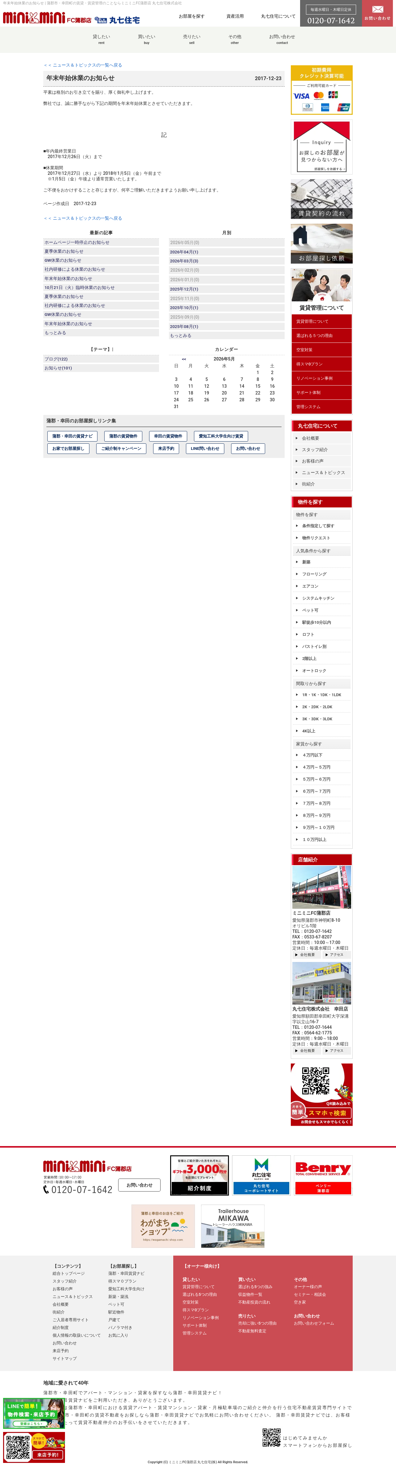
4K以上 (308, 731)
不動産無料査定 (252, 1331)
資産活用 (235, 16)
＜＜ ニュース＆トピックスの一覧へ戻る (82, 65)
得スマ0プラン (309, 364)
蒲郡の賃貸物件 (123, 439)
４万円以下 (312, 755)
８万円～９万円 (316, 815)
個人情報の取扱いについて (77, 1335)
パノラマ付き (120, 1327)
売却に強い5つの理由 (257, 1323)
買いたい (146, 43)
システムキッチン (318, 598)
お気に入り (118, 1335)
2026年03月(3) (184, 261)
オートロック (314, 670)
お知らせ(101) (59, 372)
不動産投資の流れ (254, 1302)
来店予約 (166, 452)
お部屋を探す (192, 16)
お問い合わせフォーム (314, 1323)
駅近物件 (116, 1312)
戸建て (114, 1319)
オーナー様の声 (308, 1286)
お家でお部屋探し (68, 452)
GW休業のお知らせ (63, 261)
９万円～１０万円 (318, 827)
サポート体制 (308, 392)
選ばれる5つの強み (255, 1286)
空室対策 (304, 349)
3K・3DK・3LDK (317, 719)
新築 (306, 562)
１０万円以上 (314, 839)
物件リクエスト (316, 538)
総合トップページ (69, 1273)
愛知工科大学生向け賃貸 (221, 439)
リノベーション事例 (314, 378)
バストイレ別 (314, 646)
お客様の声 (313, 461)
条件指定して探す (318, 526)
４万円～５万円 (316, 767)
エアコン (310, 586)
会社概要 (310, 438)
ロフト (308, 634)
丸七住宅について (278, 16)
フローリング (314, 574)
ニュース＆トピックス (323, 472)
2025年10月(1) (184, 309)
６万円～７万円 (316, 791)
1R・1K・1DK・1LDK (321, 694)
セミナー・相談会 (310, 1294)
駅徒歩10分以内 (316, 622)
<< (184, 362)
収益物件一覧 (250, 1294)
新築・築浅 (118, 1296)
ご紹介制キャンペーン (121, 452)
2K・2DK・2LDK (317, 707)
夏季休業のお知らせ (64, 252)
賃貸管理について (312, 321)
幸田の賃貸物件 (168, 439)
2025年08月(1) (184, 328)
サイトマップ (65, 1358)
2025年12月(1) (184, 290)
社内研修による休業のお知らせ (75, 271)
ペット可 (310, 610)
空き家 (300, 1302)
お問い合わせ (282, 43)
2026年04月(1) (184, 252)
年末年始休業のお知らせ (69, 280)
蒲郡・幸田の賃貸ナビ (72, 439)
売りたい (191, 43)
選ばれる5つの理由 (200, 1294)
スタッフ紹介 (315, 449)
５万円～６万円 (316, 779)
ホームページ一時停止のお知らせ (77, 242)
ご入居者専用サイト (71, 1319)
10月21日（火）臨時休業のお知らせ (80, 290)
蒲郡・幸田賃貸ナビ (126, 1273)
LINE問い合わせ (205, 452)
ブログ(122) (56, 362)
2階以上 (309, 658)
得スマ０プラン (122, 1281)
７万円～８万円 (316, 803)
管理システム (308, 406)
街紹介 (308, 483)
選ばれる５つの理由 (314, 335)
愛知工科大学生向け (126, 1289)
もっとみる (56, 338)
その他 (234, 43)
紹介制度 (61, 1327)
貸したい (101, 43)
